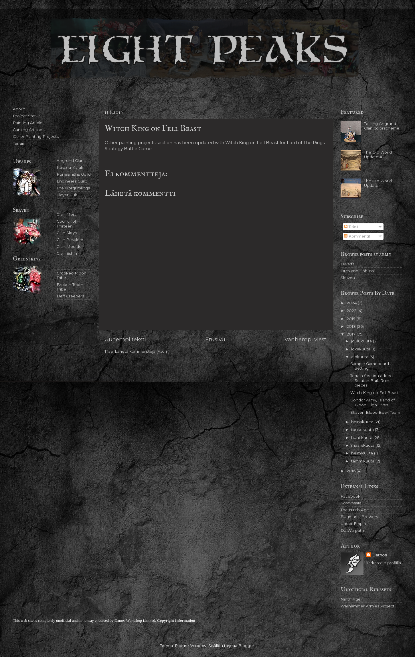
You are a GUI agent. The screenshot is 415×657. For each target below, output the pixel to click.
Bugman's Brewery (359, 516)
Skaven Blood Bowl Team (375, 412)
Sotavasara (351, 503)
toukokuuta (363, 429)
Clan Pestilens (70, 239)
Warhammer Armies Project (367, 606)
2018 (352, 326)
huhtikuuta (362, 437)
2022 (352, 310)
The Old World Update (378, 183)
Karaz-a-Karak (70, 167)
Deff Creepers (70, 296)
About (19, 109)
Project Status (26, 115)
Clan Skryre (68, 232)
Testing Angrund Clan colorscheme (381, 125)
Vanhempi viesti (306, 339)
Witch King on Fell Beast (374, 392)
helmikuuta (362, 453)
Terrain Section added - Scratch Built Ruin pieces (372, 380)
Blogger (246, 645)
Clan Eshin (67, 253)
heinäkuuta (362, 421)
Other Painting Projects (36, 136)
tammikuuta (363, 461)
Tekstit (352, 226)
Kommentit (357, 236)
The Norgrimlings (73, 188)
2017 (352, 334)
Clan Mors (66, 214)
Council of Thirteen (66, 223)
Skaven (348, 277)
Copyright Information (176, 620)
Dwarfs (347, 264)
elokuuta (360, 356)
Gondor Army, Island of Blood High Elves (372, 402)
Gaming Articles (28, 129)
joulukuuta (362, 341)
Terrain (19, 143)
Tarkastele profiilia (383, 562)
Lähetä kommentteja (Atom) (142, 351)
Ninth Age (351, 599)
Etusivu (215, 339)
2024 (352, 303)
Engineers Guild (72, 181)
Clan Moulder (70, 246)
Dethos (379, 555)
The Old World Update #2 (378, 154)
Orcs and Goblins (357, 270)
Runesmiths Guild (74, 174)
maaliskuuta (363, 445)
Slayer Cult (67, 195)
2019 (352, 318)
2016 (352, 470)
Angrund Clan (70, 160)
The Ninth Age (355, 509)
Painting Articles (28, 122)
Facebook (350, 496)
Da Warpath (352, 530)
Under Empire (354, 523)
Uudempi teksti (125, 339)
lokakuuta (361, 349)
